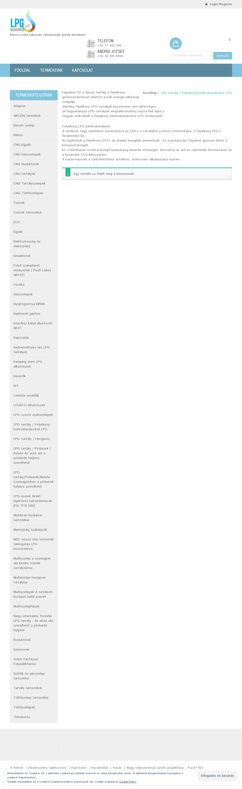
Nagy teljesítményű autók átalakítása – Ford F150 (165, 767)
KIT (16, 386)
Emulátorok (21, 256)
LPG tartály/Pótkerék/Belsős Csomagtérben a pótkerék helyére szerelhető (33, 479)
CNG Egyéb (22, 144)
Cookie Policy (127, 782)
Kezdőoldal (99, 767)
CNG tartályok (24, 173)
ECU (16, 222)
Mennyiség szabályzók (30, 529)
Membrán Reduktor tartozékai (28, 517)
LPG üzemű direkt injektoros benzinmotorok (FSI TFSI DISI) (32, 501)
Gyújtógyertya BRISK (29, 304)
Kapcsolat (82, 70)
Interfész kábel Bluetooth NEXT (32, 325)
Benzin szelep (24, 125)
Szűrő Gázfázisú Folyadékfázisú (25, 661)
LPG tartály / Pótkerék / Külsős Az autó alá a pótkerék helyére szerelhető (32, 455)
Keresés (222, 55)
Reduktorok (22, 640)
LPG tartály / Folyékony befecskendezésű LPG (31, 427)
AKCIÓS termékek (27, 115)
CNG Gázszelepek (27, 154)
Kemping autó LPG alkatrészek (27, 364)
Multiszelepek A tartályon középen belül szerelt (32, 594)
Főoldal (22, 70)
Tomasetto (21, 717)
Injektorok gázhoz (26, 313)
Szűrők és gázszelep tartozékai (29, 676)
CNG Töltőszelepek (28, 193)
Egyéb (18, 232)
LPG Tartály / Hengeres (31, 439)
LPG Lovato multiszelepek (33, 415)
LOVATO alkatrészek (29, 405)
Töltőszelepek (24, 707)
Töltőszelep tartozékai (30, 697)
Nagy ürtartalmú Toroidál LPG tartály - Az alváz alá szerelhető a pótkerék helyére (33, 623)
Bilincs (18, 135)
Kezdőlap (150, 93)
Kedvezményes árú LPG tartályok (31, 350)
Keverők (19, 376)
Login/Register (218, 4)
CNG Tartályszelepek (29, 183)
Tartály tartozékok (27, 688)
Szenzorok (21, 649)
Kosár (117, 767)
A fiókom (16, 767)
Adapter (19, 106)
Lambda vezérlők (26, 395)
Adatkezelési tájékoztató (47, 767)
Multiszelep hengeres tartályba (29, 580)
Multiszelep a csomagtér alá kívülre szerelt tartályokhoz (32, 563)
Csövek (19, 202)
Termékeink (51, 70)
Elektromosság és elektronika (26, 244)
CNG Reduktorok (26, 164)
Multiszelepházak (26, 606)
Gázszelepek (23, 294)
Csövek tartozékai (27, 212)
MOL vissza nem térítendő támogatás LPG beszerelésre (33, 544)
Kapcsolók (21, 337)
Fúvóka (18, 284)
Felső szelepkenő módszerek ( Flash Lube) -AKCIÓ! (33, 270)
